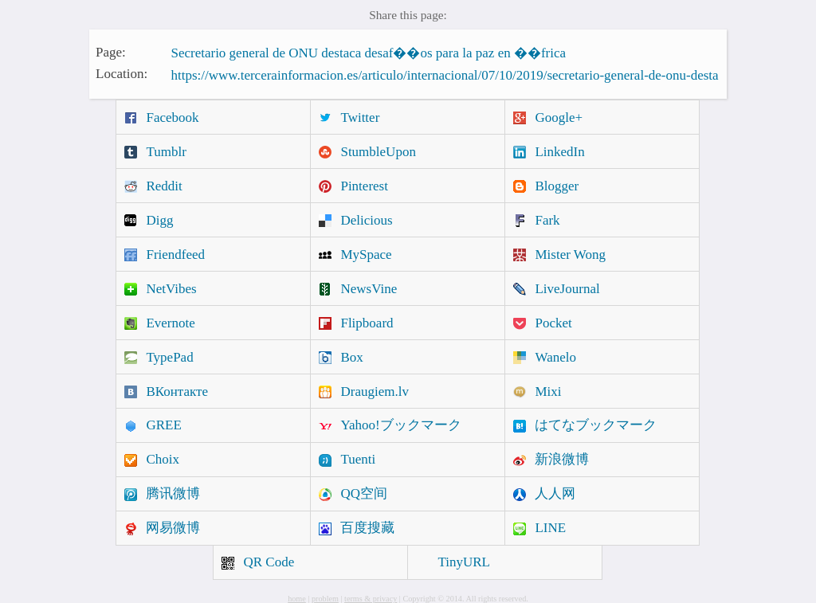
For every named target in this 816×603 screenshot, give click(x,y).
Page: (111, 51)
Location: (121, 73)
